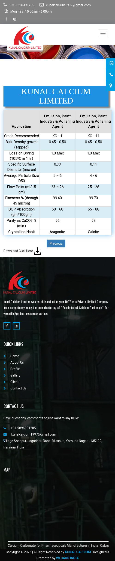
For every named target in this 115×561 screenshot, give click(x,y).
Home (11, 356)
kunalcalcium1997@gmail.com (65, 5)
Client (11, 382)
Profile (11, 369)
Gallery (11, 375)
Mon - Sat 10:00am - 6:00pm (28, 11)
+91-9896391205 (18, 5)
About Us (13, 362)
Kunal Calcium (78, 552)
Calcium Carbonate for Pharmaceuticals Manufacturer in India (56, 545)
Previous (56, 243)
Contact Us (14, 388)
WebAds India (67, 558)
